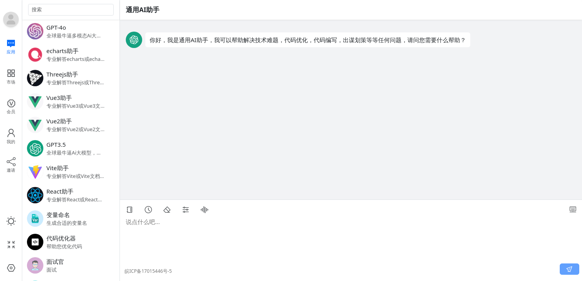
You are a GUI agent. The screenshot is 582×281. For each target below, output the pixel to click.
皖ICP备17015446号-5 (148, 271)
